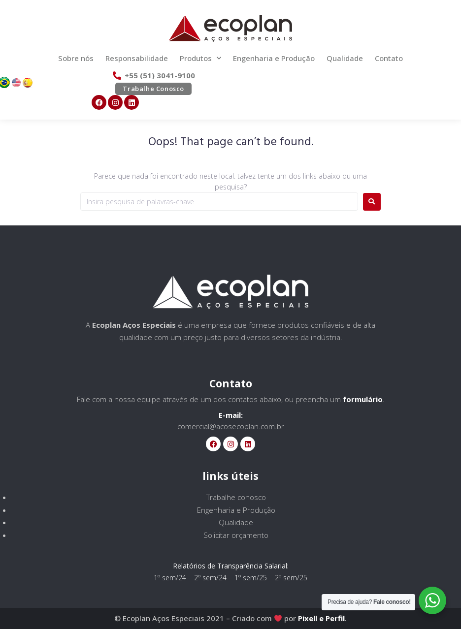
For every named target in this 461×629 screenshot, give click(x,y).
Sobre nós (76, 58)
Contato (389, 58)
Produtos (200, 58)
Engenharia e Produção (274, 58)
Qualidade (345, 58)
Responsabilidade (136, 58)
